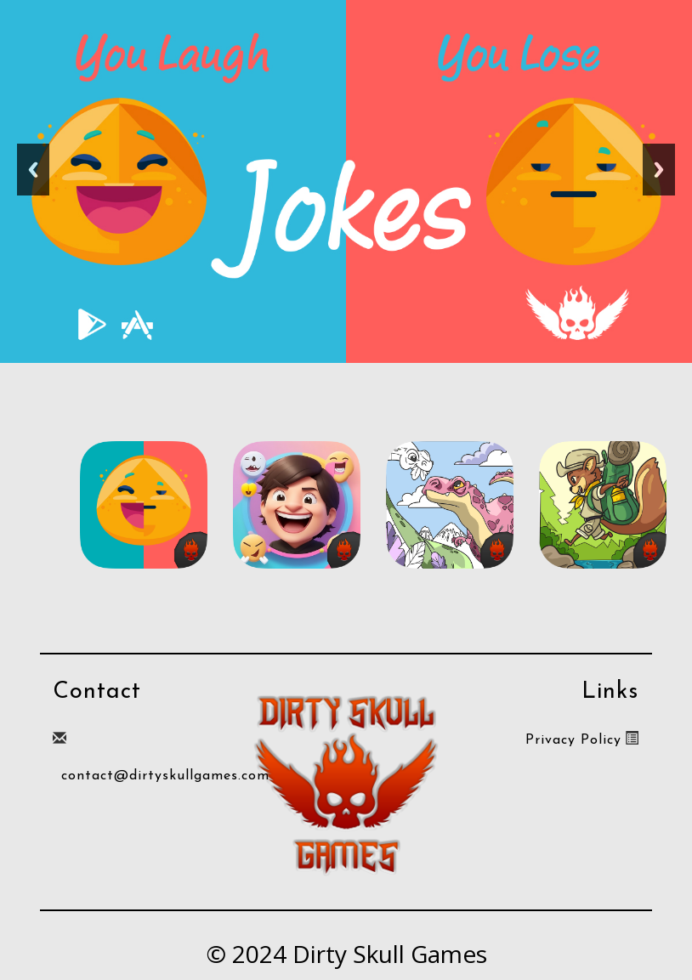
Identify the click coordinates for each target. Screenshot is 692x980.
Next (659, 169)
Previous (33, 169)
